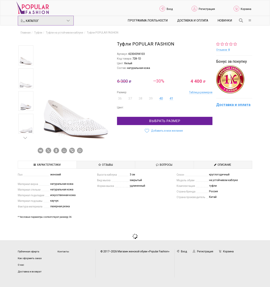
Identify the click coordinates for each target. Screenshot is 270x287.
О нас (21, 264)
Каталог (45, 20)
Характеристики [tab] (47, 164)
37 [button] (130, 98)
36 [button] (120, 98)
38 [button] (140, 98)
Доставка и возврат (30, 271)
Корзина (246, 8)
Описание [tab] (222, 164)
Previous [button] (25, 40)
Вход (170, 8)
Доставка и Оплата (192, 20)
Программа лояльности (148, 20)
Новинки (225, 20)
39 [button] (151, 98)
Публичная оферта (28, 251)
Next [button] (25, 138)
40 (161, 98)
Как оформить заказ (30, 258)
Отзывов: (223, 49)
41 (171, 98)
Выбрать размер (164, 121)
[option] (26, 55)
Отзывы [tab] (105, 164)
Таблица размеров (200, 92)
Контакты (63, 251)
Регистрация (207, 8)
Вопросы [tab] (164, 164)
